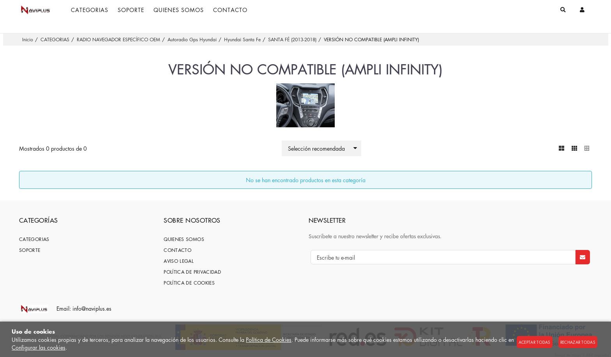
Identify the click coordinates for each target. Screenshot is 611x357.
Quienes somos (184, 239)
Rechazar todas (577, 342)
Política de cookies (189, 283)
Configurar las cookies (38, 347)
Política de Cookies (268, 339)
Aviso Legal (179, 261)
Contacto (177, 250)
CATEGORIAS (34, 239)
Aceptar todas (535, 342)
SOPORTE (30, 250)
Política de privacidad (192, 272)
